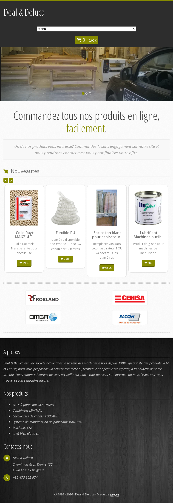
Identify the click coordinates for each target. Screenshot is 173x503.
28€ (148, 263)
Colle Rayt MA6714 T (24, 234)
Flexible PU (65, 232)
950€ (107, 268)
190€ (24, 263)
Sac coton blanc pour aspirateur (106, 234)
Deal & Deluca (24, 12)
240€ (65, 259)
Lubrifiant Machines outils (148, 234)
